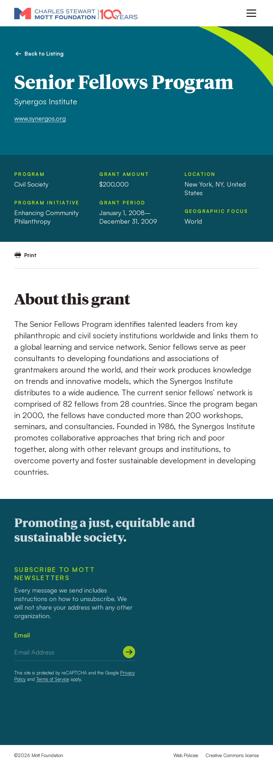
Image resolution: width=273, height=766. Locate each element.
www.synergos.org (40, 118)
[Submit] (129, 652)
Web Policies (185, 755)
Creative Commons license (232, 755)
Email (22, 635)
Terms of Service (52, 679)
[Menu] (251, 13)
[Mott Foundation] (76, 13)
